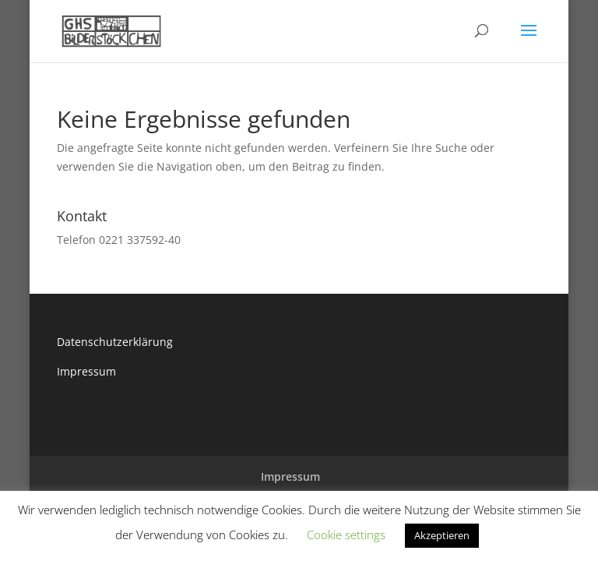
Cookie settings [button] (346, 534)
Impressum (86, 371)
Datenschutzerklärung (115, 341)
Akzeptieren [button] (442, 535)
